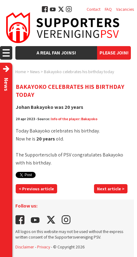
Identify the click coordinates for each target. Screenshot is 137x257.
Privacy (43, 247)
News (35, 71)
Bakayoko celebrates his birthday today (79, 71)
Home (20, 71)
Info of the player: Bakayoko (74, 119)
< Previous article (36, 189)
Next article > (110, 189)
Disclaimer (24, 247)
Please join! (114, 52)
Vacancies (125, 9)
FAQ (108, 9)
